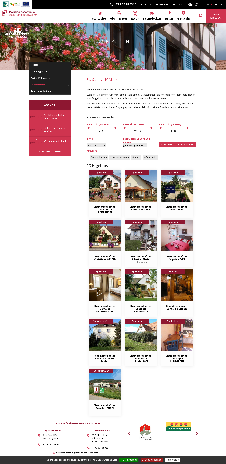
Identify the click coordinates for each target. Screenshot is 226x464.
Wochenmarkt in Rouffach (56, 141)
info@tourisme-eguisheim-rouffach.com (76, 452)
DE (212, 4)
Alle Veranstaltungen (50, 151)
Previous (128, 432)
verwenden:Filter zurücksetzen (177, 144)
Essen (135, 18)
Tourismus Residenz (41, 91)
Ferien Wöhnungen (40, 78)
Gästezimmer (38, 84)
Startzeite (99, 18)
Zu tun (168, 18)
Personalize (173, 460)
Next (195, 432)
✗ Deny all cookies (151, 460)
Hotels (34, 64)
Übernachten (119, 18)
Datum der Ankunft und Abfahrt (136, 140)
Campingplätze (39, 71)
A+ (180, 4)
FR (208, 4)
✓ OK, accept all (128, 460)
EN (216, 4)
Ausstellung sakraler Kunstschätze (54, 117)
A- (182, 4)
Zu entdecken (152, 18)
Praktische (183, 18)
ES (221, 4)
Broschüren (162, 4)
